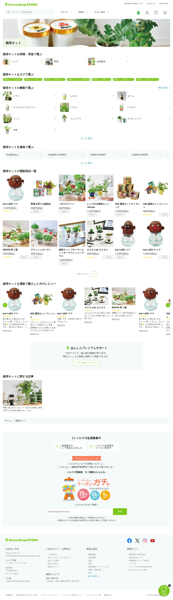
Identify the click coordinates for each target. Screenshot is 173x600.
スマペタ (132, 564)
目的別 (83, 12)
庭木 (90, 573)
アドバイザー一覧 (93, 595)
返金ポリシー (53, 567)
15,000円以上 (12, 154)
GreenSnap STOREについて (133, 3)
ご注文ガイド (151, 3)
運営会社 (107, 595)
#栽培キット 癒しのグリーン (147, 79)
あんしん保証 (53, 560)
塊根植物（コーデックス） (99, 567)
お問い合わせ (163, 3)
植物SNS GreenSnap (137, 554)
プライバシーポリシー (50, 595)
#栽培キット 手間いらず (101, 79)
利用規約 (9, 595)
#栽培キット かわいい (33, 79)
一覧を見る (162, 88)
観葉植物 (92, 554)
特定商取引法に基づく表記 (27, 595)
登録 (120, 511)
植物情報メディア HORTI (139, 560)
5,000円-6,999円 (140, 154)
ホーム (8, 420)
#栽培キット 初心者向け (13, 79)
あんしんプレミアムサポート (59, 557)
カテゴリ (66, 12)
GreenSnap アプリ (136, 557)
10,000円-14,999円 (57, 154)
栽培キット (21, 420)
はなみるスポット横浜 (138, 570)
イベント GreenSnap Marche (140, 567)
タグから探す (101, 12)
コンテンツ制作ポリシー (73, 595)
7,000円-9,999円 (98, 154)
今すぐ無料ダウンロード (86, 363)
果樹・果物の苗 (94, 570)
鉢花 (90, 564)
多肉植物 (92, 557)
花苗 (90, 560)
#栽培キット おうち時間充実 (78, 79)
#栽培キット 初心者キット (54, 79)
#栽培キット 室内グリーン (123, 79)
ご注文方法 (52, 554)
